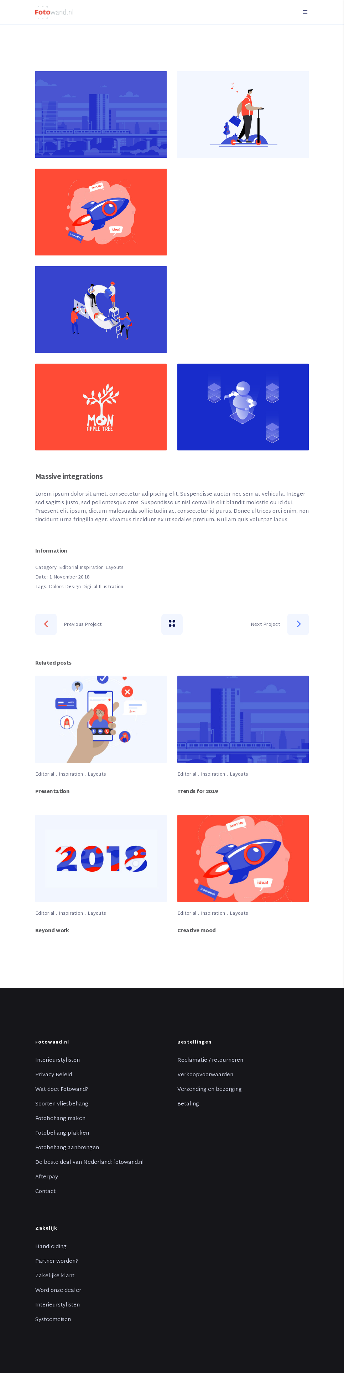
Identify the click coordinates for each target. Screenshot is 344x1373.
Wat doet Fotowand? (61, 1089)
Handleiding (51, 1247)
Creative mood (196, 930)
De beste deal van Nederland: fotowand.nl (89, 1162)
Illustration (111, 587)
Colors (56, 587)
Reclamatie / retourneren (210, 1060)
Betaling (188, 1104)
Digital (89, 587)
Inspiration (92, 568)
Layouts (114, 568)
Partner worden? (56, 1261)
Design (73, 587)
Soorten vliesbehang (61, 1104)
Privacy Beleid (53, 1075)
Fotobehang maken (60, 1119)
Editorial (68, 568)
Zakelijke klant (54, 1276)
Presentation (52, 791)
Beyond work (52, 930)
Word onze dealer (58, 1290)
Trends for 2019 (197, 791)
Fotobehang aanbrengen (67, 1148)
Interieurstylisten (57, 1060)
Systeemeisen (53, 1320)
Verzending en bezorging (209, 1089)
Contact (45, 1191)
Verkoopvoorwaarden (205, 1075)
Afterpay (46, 1177)
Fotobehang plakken (62, 1133)
